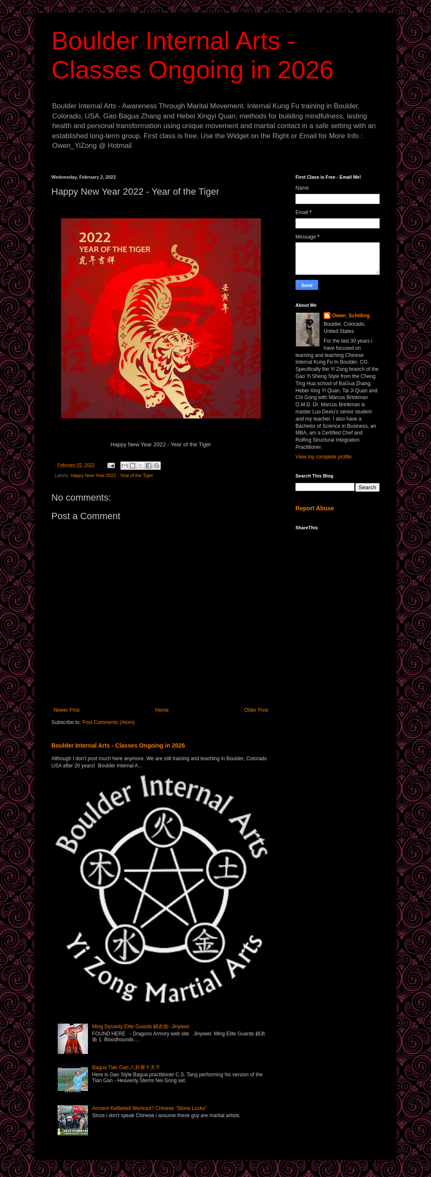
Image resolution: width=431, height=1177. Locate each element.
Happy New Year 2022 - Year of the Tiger (112, 475)
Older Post (256, 710)
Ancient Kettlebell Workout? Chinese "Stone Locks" (149, 1108)
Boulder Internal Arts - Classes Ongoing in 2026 (118, 745)
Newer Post (66, 710)
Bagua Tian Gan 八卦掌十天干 (126, 1067)
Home (162, 710)
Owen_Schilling (351, 316)
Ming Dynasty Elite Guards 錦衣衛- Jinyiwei (140, 1027)
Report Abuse (314, 508)
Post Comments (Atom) (108, 722)
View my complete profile (323, 457)
